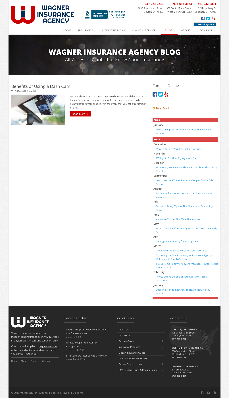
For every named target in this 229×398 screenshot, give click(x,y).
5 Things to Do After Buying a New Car (176, 158)
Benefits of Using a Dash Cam (40, 86)
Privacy (66, 392)
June (156, 214)
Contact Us (141, 335)
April (156, 236)
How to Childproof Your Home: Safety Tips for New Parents (88, 333)
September (160, 175)
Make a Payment (204, 24)
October (158, 162)
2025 (156, 139)
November (159, 153)
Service (145, 30)
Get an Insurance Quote (141, 352)
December (159, 144)
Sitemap (45, 361)
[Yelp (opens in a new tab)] (213, 18)
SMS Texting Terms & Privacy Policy (141, 370)
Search (55, 392)
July (155, 201)
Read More (80, 114)
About (187, 30)
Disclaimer (78, 392)
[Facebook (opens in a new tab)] (203, 18)
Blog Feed (161, 108)
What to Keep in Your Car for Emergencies (178, 149)
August (158, 188)
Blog (170, 30)
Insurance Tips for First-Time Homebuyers (178, 219)
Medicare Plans (113, 30)
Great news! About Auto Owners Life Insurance (181, 250)
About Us (141, 329)
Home (67, 30)
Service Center (141, 341)
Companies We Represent (141, 358)
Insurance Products (141, 347)
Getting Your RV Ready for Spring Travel (177, 241)
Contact (208, 30)
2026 (156, 120)
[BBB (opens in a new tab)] (105, 16)
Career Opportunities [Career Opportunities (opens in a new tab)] (141, 364)
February (159, 272)
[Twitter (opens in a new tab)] (208, 18)
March (157, 246)
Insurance (87, 30)
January (158, 125)
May (156, 224)
